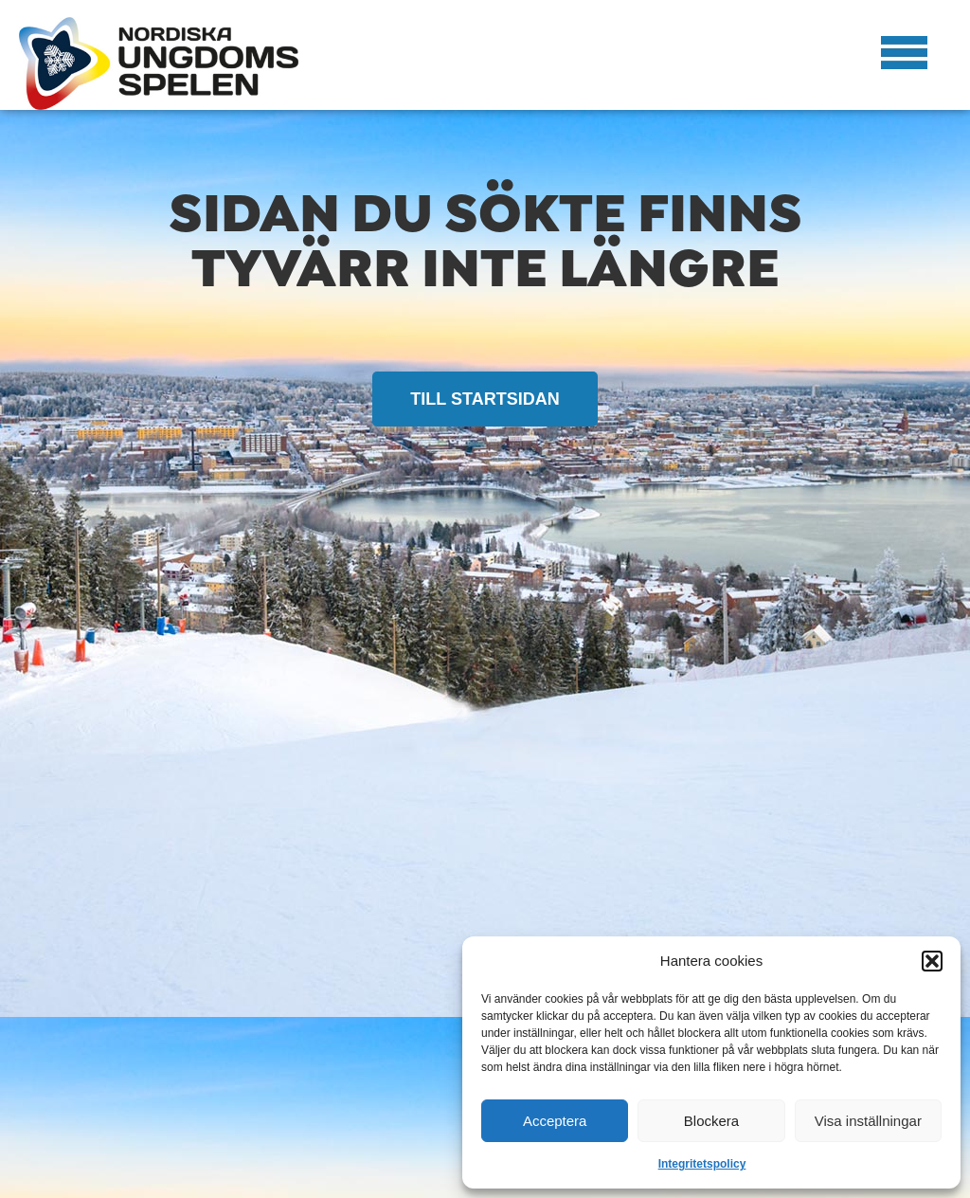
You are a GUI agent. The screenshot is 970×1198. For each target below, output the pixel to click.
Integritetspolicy (702, 1164)
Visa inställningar (868, 1121)
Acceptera (555, 1121)
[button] (932, 961)
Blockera (711, 1121)
